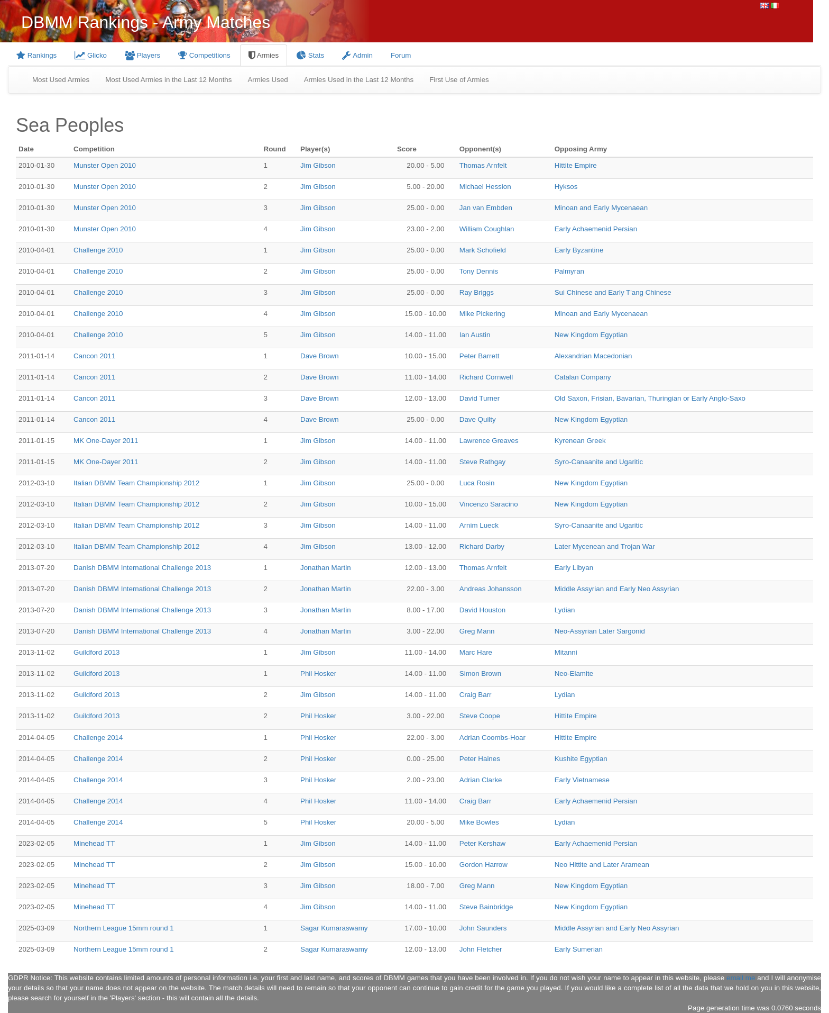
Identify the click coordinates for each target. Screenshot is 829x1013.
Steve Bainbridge (486, 907)
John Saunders (483, 928)
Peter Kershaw (482, 843)
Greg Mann (477, 631)
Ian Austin (475, 335)
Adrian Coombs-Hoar (492, 737)
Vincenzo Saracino (488, 504)
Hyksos (566, 187)
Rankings (36, 55)
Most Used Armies (60, 80)
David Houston (482, 610)
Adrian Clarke (480, 780)
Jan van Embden (485, 208)
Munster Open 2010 (104, 165)
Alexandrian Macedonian (593, 356)
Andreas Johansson (490, 589)
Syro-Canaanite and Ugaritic (599, 462)
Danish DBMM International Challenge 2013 (142, 568)
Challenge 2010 (98, 250)
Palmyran (569, 271)
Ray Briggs (476, 292)
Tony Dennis (478, 271)
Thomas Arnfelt (483, 165)
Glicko (91, 55)
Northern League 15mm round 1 (123, 928)
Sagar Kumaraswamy (333, 928)
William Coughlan (486, 229)
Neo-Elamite (574, 673)
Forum (401, 55)
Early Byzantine (579, 250)
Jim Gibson (318, 165)
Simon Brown (480, 673)
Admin (357, 55)
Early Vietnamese (582, 780)
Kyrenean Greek (580, 441)
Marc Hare (475, 652)
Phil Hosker (318, 673)
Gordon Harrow (483, 865)
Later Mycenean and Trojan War (605, 546)
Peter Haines (479, 759)
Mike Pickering (482, 314)
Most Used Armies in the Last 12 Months (168, 80)
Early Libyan (574, 568)
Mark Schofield (482, 250)
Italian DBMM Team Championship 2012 (136, 483)
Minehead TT (94, 843)
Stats (310, 55)
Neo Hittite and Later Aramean (602, 865)
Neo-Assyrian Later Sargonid (600, 631)
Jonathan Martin (325, 568)
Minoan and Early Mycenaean (601, 208)
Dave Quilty (477, 419)
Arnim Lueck (479, 525)
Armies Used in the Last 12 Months (358, 80)
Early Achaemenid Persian (596, 229)
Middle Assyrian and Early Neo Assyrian (617, 589)
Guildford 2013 (96, 652)
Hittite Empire (576, 165)
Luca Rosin (477, 483)
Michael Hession (485, 187)
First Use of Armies (459, 80)
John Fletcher (480, 949)
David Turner (479, 398)
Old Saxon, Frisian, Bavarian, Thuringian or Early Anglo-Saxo (650, 398)
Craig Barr (475, 695)
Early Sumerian (579, 949)
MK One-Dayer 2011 (105, 441)
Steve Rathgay (482, 462)
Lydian (565, 610)
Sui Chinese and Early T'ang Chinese (613, 292)
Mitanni (566, 652)
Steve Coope (479, 716)
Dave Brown (319, 356)
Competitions (204, 55)
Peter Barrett (479, 356)
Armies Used (267, 80)
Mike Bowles (479, 822)
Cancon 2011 (94, 356)
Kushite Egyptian (581, 759)
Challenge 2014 (98, 737)
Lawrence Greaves (489, 441)
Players (142, 55)
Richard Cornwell (486, 377)
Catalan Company (583, 377)
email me (740, 978)
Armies (263, 55)
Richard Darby (481, 546)
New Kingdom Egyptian (591, 335)
